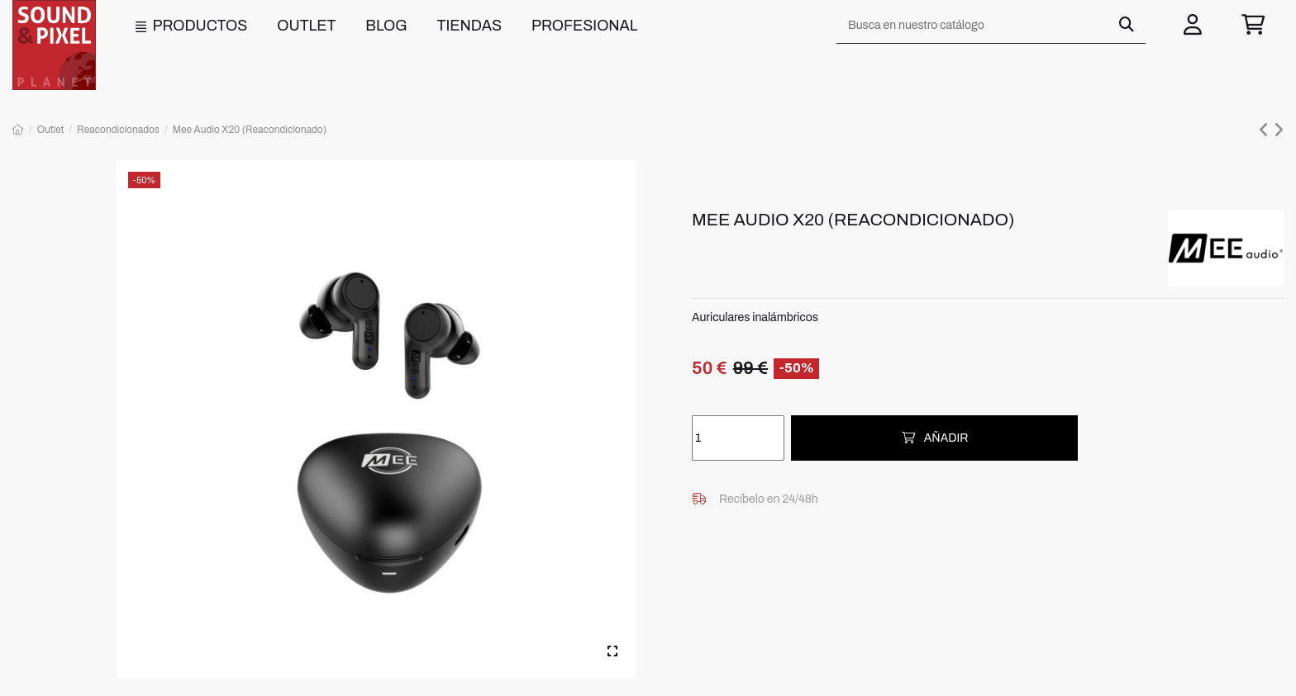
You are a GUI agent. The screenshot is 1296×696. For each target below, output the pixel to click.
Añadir (934, 438)
